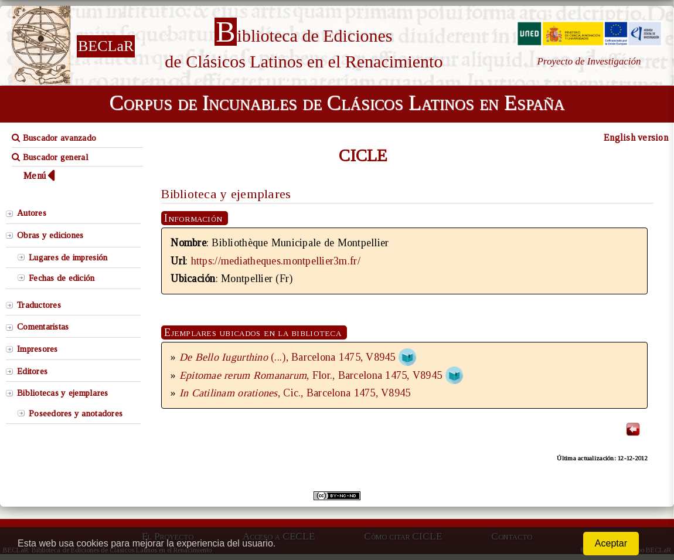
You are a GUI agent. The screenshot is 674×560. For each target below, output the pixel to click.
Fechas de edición (62, 278)
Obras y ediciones (50, 235)
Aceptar (611, 543)
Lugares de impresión (68, 257)
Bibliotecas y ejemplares (62, 393)
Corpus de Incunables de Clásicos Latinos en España (337, 102)
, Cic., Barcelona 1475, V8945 (295, 393)
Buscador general (50, 157)
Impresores (37, 349)
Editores (32, 371)
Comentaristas (43, 326)
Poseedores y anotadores (75, 413)
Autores (31, 213)
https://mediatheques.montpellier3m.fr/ (275, 261)
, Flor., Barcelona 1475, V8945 (310, 375)
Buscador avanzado (54, 137)
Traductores (39, 305)
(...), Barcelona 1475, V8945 (289, 357)
